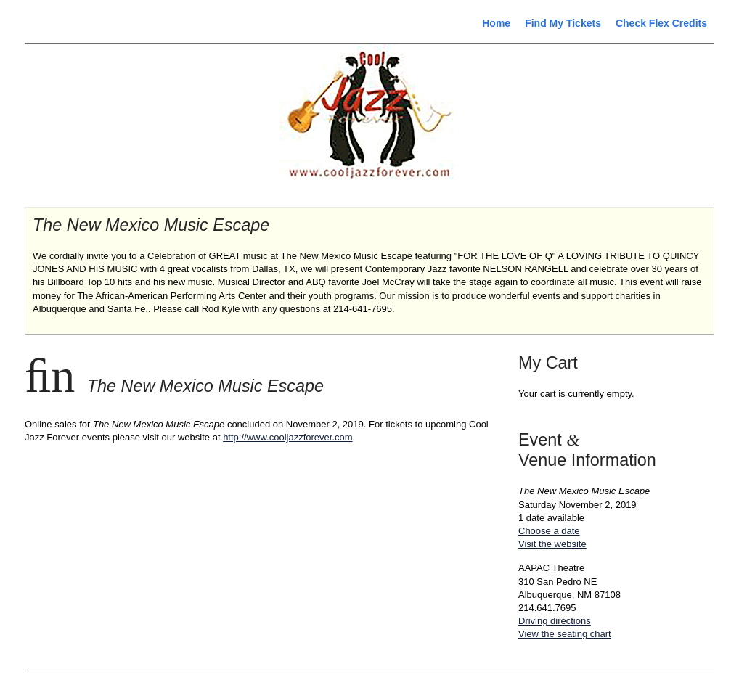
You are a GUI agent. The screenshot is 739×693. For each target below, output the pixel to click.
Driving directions (554, 620)
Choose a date (549, 530)
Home (496, 23)
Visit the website (552, 543)
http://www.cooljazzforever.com (287, 437)
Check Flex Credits (661, 23)
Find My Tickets (563, 23)
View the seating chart (564, 633)
